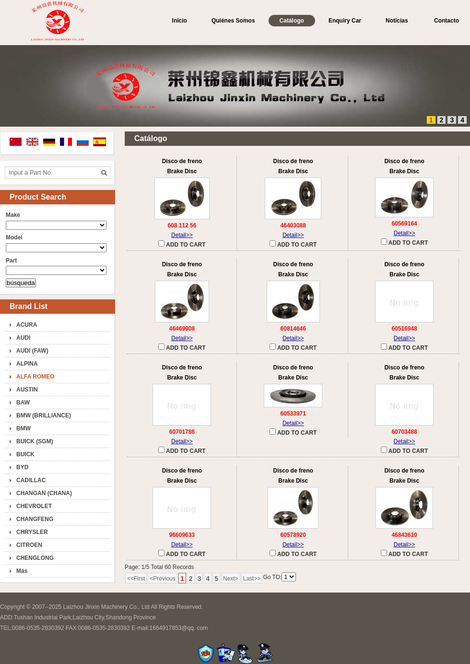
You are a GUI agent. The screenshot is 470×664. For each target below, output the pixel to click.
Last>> (252, 578)
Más (21, 571)
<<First (136, 578)
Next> (230, 578)
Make (13, 215)
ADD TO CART (181, 244)
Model (14, 237)
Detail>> (182, 235)
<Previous (163, 578)
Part (11, 260)
